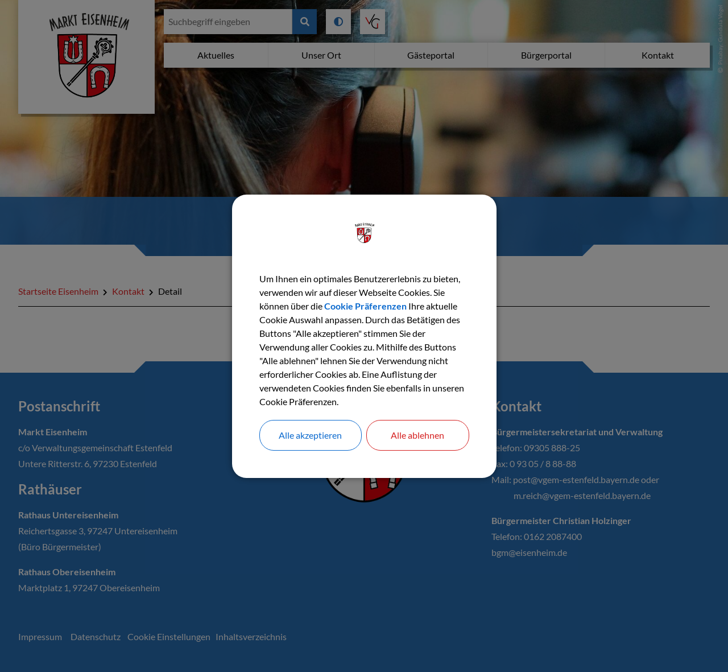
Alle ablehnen (417, 435)
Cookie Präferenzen (365, 305)
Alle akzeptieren (310, 435)
